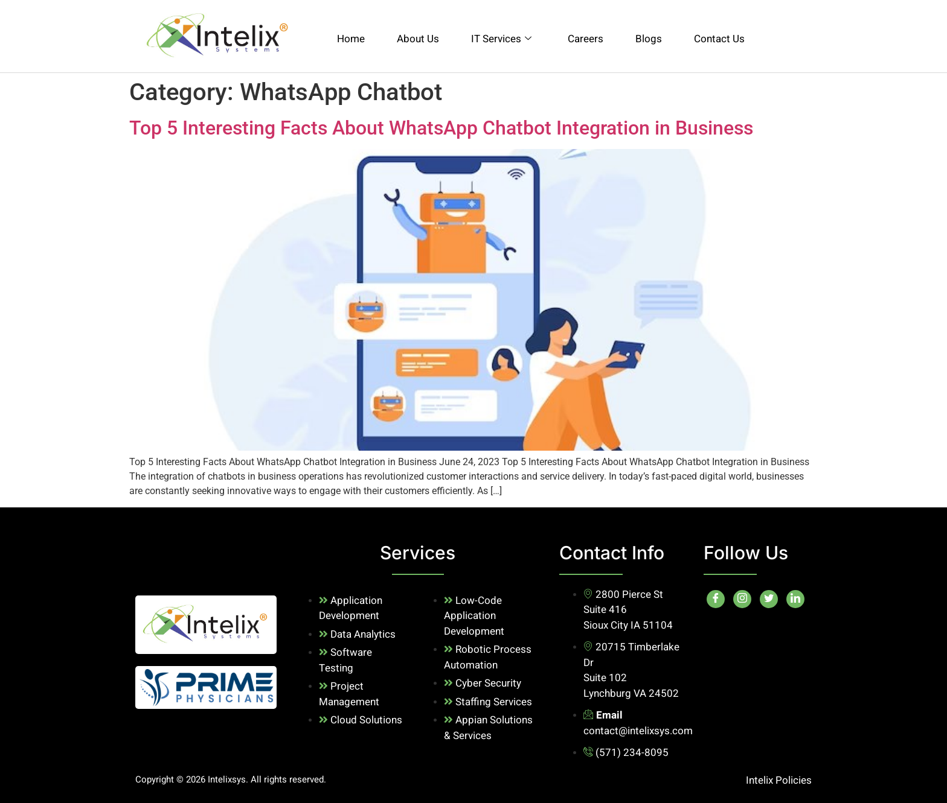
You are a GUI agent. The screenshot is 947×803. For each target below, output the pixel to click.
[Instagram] (742, 599)
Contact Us (719, 38)
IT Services (501, 38)
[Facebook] (716, 599)
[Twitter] (769, 599)
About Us (418, 38)
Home (351, 38)
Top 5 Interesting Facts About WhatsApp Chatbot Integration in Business (441, 127)
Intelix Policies (779, 780)
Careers (585, 38)
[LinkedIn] (795, 599)
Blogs (648, 38)
